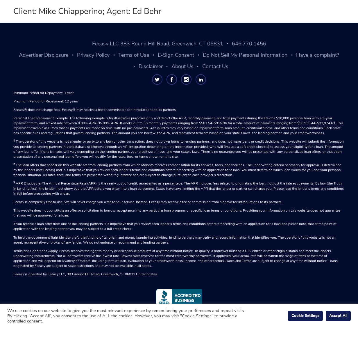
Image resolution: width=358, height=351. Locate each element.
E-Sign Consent (176, 55)
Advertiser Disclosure (43, 55)
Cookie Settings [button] (305, 315)
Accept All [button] (338, 315)
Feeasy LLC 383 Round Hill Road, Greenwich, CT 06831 (157, 43)
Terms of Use (133, 55)
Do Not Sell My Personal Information (245, 55)
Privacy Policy (93, 55)
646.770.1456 (249, 43)
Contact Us (215, 66)
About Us (182, 66)
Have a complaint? (317, 55)
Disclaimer (151, 66)
